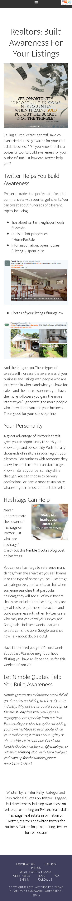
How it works (25, 864)
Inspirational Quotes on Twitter (28, 798)
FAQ (56, 876)
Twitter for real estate (46, 830)
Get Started (21, 876)
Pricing (36, 868)
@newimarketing (17, 752)
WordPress (53, 891)
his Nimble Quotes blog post (43, 550)
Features (50, 864)
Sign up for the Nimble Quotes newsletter (30, 761)
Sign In (24, 879)
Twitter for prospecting (37, 827)
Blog (41, 876)
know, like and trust (18, 465)
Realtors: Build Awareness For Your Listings (36, 42)
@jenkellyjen (54, 746)
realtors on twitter (33, 821)
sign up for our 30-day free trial (36, 709)
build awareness (18, 804)
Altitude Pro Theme (49, 887)
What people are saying (36, 872)
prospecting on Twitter (32, 809)
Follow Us (44, 879)
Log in (36, 895)
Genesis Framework (28, 891)
